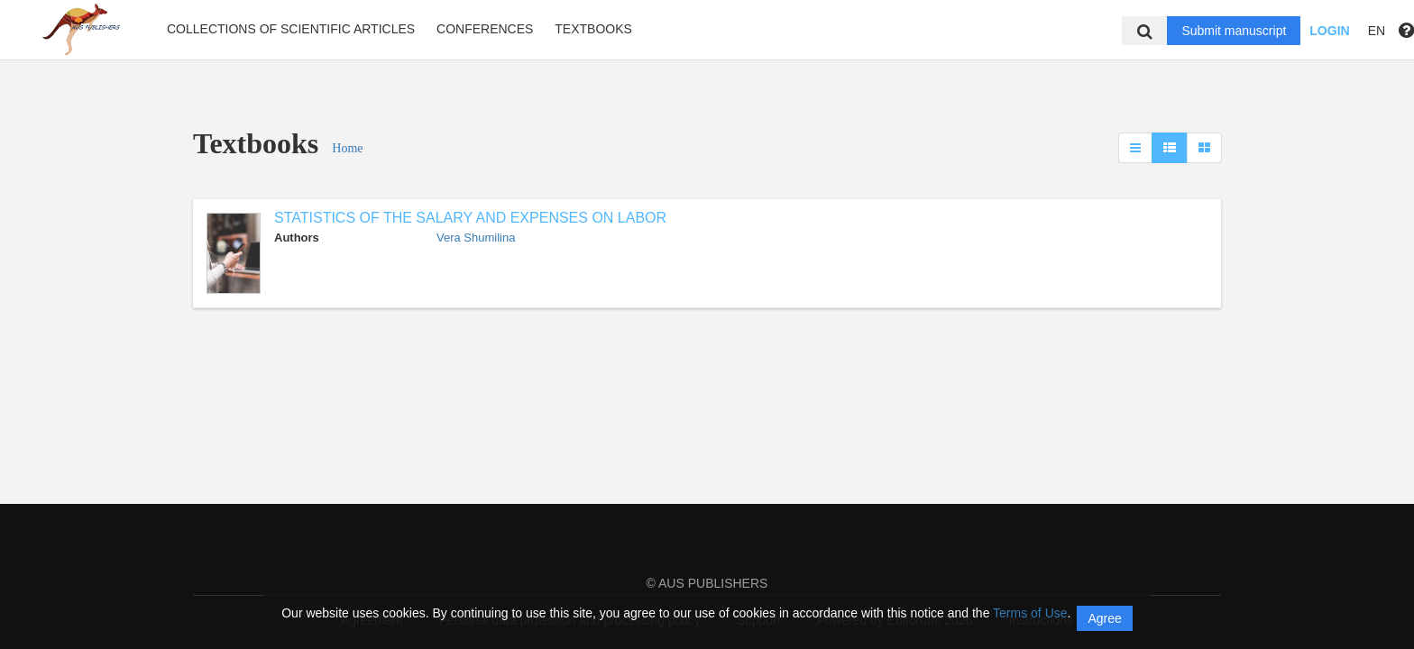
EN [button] (1376, 30)
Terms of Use (1030, 613)
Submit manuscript (1233, 30)
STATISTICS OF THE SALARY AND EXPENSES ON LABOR (470, 217)
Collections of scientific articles (291, 29)
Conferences (484, 29)
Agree (1104, 618)
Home (347, 148)
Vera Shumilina (475, 237)
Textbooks (593, 29)
